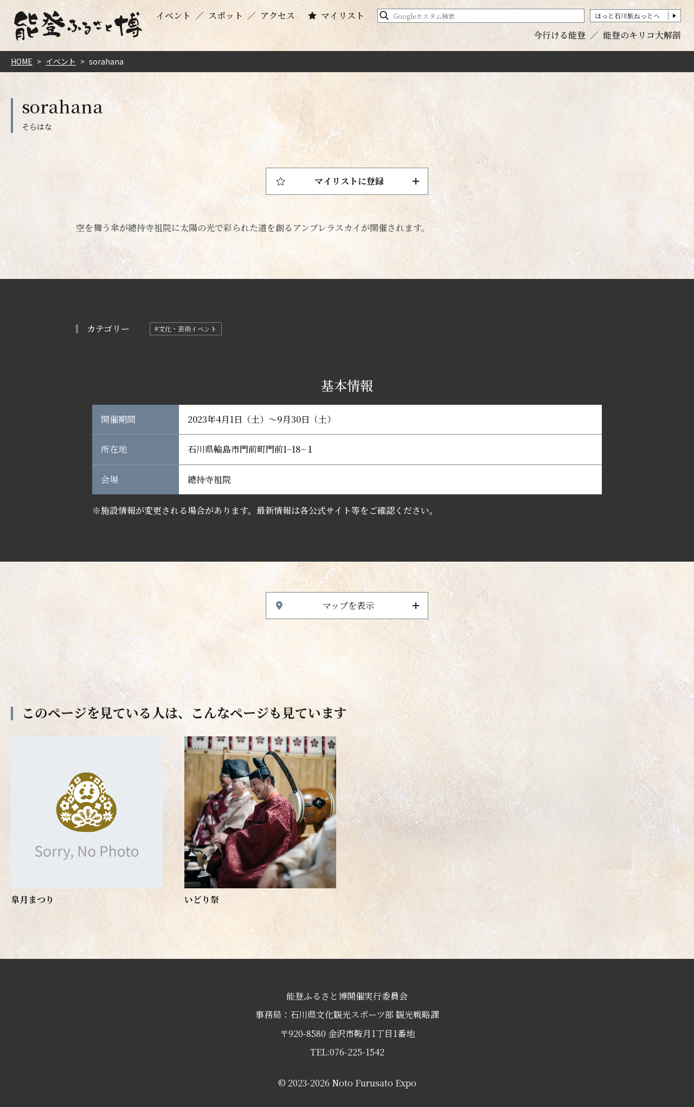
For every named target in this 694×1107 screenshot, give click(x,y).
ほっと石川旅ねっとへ (627, 15)
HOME (22, 61)
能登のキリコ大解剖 (642, 35)
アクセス (277, 15)
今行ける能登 (560, 35)
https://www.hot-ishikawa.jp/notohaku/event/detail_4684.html (260, 821)
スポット (225, 15)
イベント (173, 15)
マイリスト (342, 15)
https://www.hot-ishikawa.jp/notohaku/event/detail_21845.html (87, 821)
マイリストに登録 (349, 181)
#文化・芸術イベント (186, 328)
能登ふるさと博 (78, 26)
